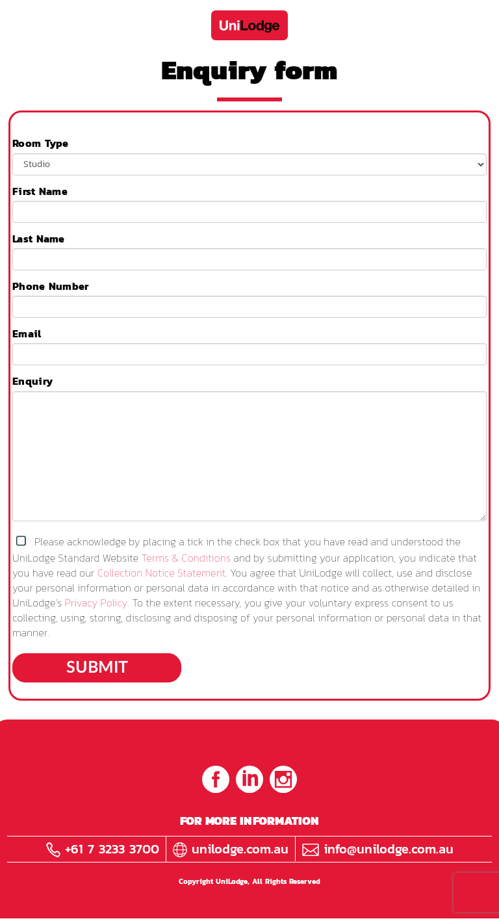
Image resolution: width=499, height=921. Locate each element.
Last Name (38, 239)
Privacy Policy (96, 602)
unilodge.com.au (230, 849)
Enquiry (32, 381)
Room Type (40, 143)
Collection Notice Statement (161, 572)
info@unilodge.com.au (378, 849)
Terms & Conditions (186, 557)
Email (27, 334)
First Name (40, 191)
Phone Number (50, 286)
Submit (97, 668)
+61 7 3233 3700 (102, 849)
